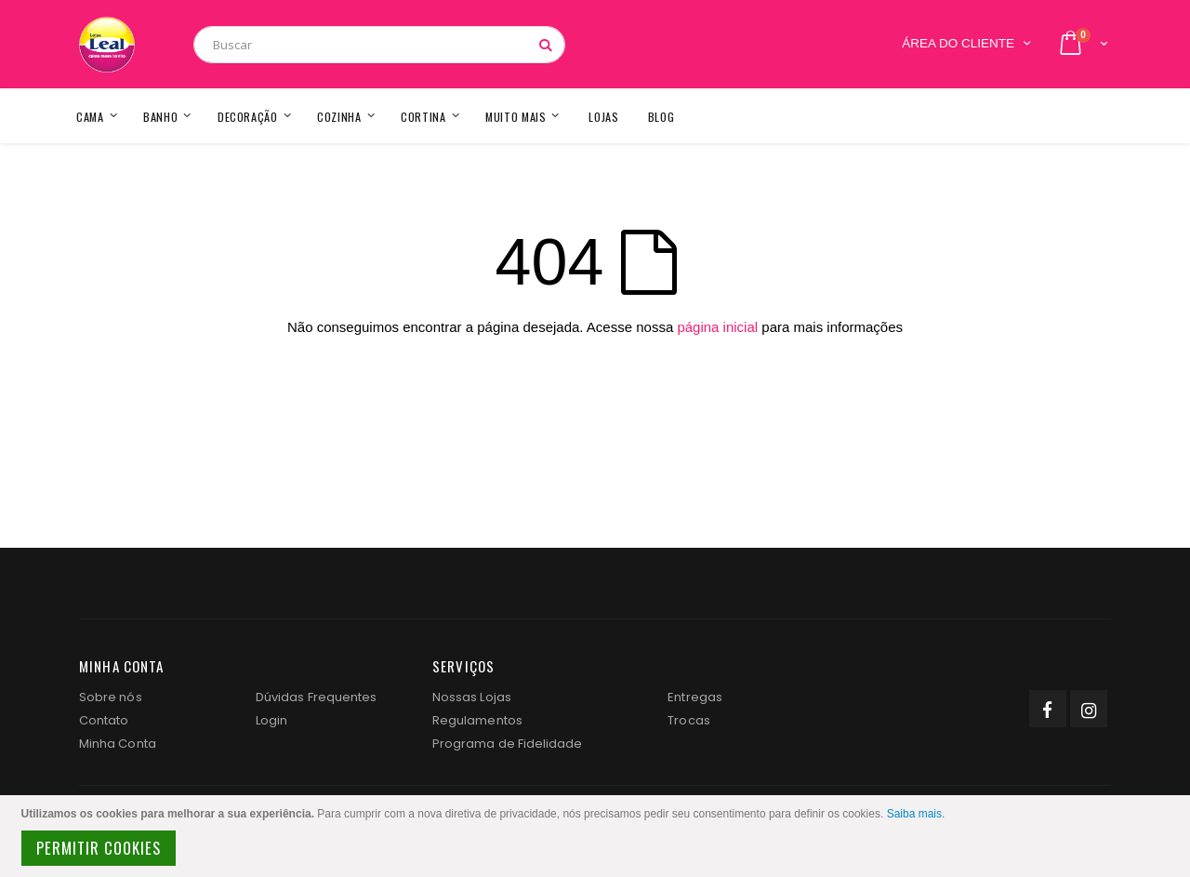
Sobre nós (110, 697)
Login (271, 720)
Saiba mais (914, 813)
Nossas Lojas (471, 697)
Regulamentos (477, 720)
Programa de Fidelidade (507, 743)
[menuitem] (661, 115)
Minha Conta (117, 743)
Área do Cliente (958, 43)
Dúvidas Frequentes (316, 697)
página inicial (717, 327)
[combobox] (379, 44)
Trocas (688, 720)
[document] (597, 836)
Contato (103, 720)
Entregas (695, 697)
